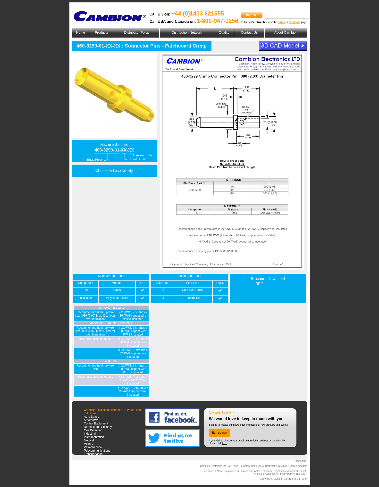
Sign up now (219, 432)
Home (80, 32)
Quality (224, 32)
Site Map (300, 473)
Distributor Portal (136, 32)
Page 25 (258, 283)
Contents (294, 22)
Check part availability (114, 170)
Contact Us (249, 32)
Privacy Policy (286, 473)
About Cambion (286, 32)
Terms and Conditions (265, 473)
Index (281, 22)
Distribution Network (187, 32)
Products (101, 32)
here (224, 443)
